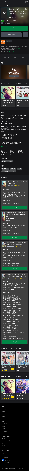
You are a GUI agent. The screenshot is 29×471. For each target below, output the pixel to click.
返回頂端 (14, 237)
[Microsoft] (14, 1)
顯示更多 (4, 146)
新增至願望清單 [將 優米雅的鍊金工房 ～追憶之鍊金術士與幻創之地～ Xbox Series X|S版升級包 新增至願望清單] (11, 34)
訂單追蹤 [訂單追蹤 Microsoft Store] (3, 445)
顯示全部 (18, 83)
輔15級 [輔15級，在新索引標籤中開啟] (9, 41)
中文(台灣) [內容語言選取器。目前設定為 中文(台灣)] (6, 457)
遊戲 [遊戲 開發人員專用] (3, 453)
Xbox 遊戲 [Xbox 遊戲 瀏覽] (4, 411)
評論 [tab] (15, 57)
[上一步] (23, 63)
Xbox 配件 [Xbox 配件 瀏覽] (4, 416)
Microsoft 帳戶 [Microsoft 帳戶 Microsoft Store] (4, 438)
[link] (8, 96)
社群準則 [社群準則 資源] (3, 428)
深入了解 (18, 48)
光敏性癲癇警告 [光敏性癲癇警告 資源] (5, 431)
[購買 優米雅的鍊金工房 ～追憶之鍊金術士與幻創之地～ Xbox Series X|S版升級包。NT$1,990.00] (14, 28)
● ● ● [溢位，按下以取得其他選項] (25, 34)
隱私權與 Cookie (11, 465)
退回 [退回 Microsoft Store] (3, 443)
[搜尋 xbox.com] (5, 2)
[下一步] (26, 63)
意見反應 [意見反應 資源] (3, 426)
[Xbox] (4, 5)
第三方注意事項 (5, 468)
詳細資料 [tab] (6, 57)
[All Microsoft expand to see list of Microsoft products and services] (2, 2)
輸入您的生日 (13, 76)
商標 (21, 465)
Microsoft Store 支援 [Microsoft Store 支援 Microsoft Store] (6, 440)
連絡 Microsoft (4, 465)
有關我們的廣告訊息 (12, 468)
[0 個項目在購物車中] (23, 2)
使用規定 (17, 465)
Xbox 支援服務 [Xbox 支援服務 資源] (4, 423)
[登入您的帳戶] (26, 2)
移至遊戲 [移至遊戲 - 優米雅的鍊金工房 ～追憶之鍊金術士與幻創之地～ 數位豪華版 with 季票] (14, 342)
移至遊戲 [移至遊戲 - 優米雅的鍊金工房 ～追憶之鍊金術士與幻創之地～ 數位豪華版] (14, 269)
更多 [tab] (23, 57)
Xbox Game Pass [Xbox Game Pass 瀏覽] (5, 414)
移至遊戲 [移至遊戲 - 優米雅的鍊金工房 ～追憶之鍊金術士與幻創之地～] (14, 207)
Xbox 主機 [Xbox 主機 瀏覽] (4, 409)
